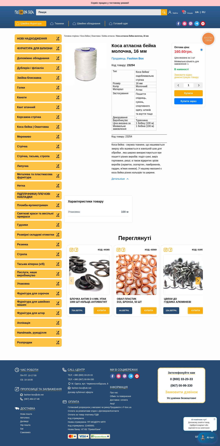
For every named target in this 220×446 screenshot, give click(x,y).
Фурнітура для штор (38, 313)
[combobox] (99, 12)
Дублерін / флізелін (38, 68)
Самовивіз (25, 432)
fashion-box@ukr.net (34, 394)
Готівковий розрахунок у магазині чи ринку (89, 407)
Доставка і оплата (119, 400)
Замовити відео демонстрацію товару (186, 76)
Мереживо (38, 136)
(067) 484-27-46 (31, 399)
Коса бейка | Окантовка (38, 127)
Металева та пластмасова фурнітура (38, 176)
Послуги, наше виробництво (38, 274)
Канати (38, 97)
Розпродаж (38, 342)
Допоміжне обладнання (38, 58)
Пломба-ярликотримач (38, 205)
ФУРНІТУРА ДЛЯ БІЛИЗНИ (38, 48)
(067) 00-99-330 (181, 385)
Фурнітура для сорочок (38, 293)
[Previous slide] (71, 280)
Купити (188, 93)
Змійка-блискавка (38, 78)
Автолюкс (25, 417)
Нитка (38, 185)
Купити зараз (188, 101)
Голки (38, 87)
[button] (188, 12)
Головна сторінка (71, 36)
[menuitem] (28, 23)
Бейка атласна (108, 36)
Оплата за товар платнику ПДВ (83, 414)
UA (197, 12)
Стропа (38, 254)
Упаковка (38, 283)
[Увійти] (173, 12)
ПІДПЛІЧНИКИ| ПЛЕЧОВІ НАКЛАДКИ (38, 195)
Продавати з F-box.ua (120, 407)
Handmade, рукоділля (38, 332)
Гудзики (38, 225)
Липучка (38, 166)
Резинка (38, 244)
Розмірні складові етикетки (38, 234)
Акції (112, 403)
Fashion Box (135, 58)
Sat (21, 428)
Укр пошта (25, 425)
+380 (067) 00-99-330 (83, 379)
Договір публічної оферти (80, 392)
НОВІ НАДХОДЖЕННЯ (38, 38)
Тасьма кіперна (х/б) (38, 264)
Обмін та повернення (120, 396)
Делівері (24, 421)
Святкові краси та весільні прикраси (38, 215)
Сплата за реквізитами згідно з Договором (89, 411)
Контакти (114, 411)
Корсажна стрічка (38, 117)
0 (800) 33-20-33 (181, 379)
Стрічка (38, 146)
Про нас (114, 392)
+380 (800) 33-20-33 (83, 375)
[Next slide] (198, 280)
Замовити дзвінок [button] (181, 392)
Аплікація (38, 323)
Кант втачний (38, 107)
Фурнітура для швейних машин (38, 303)
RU (203, 12)
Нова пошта (26, 414)
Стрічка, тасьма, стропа (38, 156)
